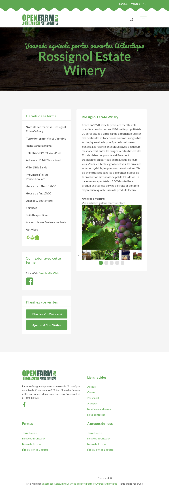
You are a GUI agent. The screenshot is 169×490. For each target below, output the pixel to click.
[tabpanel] (112, 255)
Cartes (91, 392)
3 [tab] (112, 263)
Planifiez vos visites (47, 314)
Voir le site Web (49, 273)
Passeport (93, 397)
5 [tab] (122, 263)
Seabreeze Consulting (54, 483)
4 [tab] (117, 263)
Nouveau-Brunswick (33, 438)
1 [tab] (101, 263)
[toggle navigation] (143, 19)
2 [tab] (106, 263)
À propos (92, 403)
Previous (79, 255)
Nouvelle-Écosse (31, 444)
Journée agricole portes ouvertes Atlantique (92, 483)
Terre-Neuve (29, 432)
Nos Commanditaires (99, 409)
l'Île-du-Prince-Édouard (35, 449)
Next (144, 255)
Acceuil (91, 386)
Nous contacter (96, 414)
